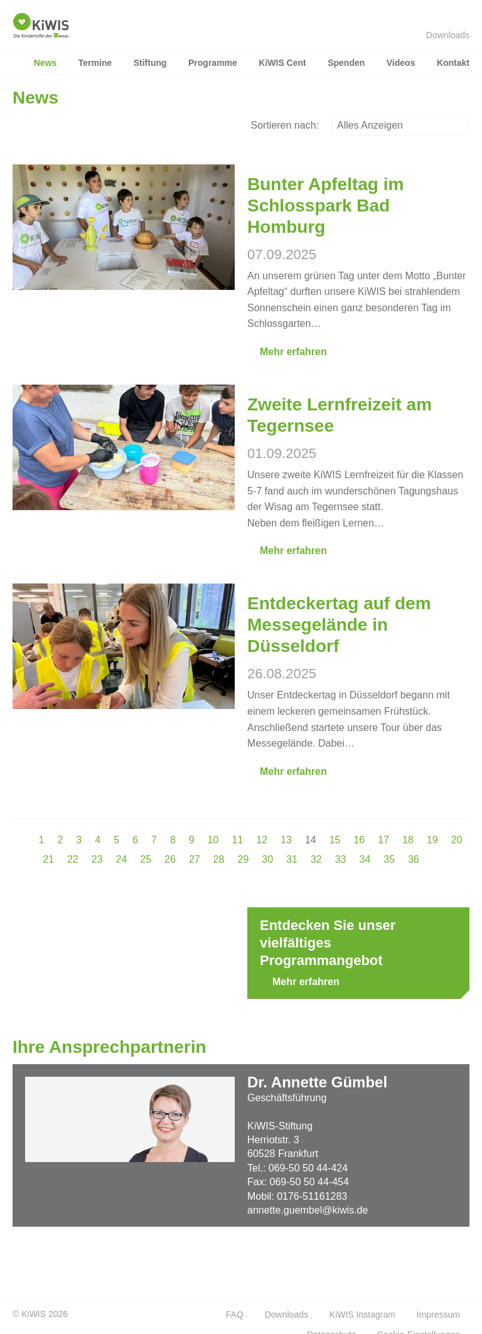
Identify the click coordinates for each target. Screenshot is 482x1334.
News (45, 63)
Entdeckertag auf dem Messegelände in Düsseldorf (339, 625)
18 (408, 840)
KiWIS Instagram (362, 1315)
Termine (95, 63)
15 (335, 840)
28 (219, 859)
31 (291, 859)
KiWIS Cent (282, 63)
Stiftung (150, 63)
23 (97, 859)
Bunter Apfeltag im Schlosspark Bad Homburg (325, 205)
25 (145, 859)
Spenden (346, 63)
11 (237, 840)
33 (340, 859)
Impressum (438, 1315)
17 (383, 840)
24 (121, 859)
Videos (401, 63)
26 (170, 859)
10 (213, 840)
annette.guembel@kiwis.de (307, 1210)
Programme (212, 63)
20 (457, 840)
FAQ (235, 1315)
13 (286, 840)
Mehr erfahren (287, 351)
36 (413, 859)
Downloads (441, 35)
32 (316, 859)
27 (194, 859)
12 (261, 840)
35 (389, 859)
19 (432, 840)
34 (364, 859)
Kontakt (453, 63)
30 (267, 859)
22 (72, 859)
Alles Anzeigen (400, 125)
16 (359, 840)
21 (48, 859)
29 (243, 859)
